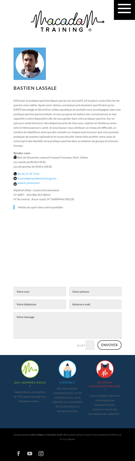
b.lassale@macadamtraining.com (36, 178)
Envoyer (109, 345)
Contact (67, 382)
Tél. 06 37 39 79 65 (28, 173)
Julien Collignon (37, 434)
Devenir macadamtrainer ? (105, 386)
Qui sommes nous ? (30, 384)
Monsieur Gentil (54, 434)
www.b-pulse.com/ (28, 182)
